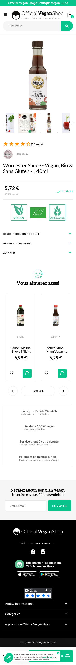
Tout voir (38, 391)
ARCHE (55, 337)
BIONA (15, 154)
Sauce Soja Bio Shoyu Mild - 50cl (21, 349)
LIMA (20, 337)
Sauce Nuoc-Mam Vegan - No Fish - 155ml (56, 349)
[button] (8, 658)
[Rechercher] (32, 26)
